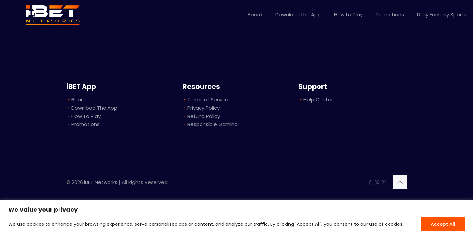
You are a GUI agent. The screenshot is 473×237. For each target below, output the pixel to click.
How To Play (86, 116)
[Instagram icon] (384, 182)
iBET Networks (100, 182)
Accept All (443, 224)
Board (78, 99)
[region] (236, 218)
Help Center (318, 99)
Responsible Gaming (212, 124)
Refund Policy (203, 116)
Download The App (94, 107)
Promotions (85, 124)
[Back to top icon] (400, 182)
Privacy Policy (203, 107)
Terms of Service (207, 99)
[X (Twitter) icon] (377, 182)
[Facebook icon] (370, 182)
